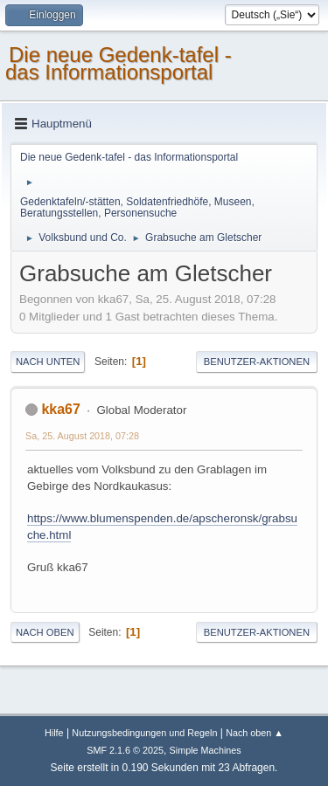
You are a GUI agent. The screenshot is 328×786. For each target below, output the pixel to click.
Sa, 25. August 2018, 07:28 (82, 436)
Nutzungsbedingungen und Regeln (144, 732)
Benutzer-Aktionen (257, 361)
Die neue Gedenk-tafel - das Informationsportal (118, 63)
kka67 (60, 409)
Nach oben (45, 632)
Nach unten (48, 361)
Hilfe (54, 732)
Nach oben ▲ (254, 732)
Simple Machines (205, 750)
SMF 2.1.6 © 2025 (125, 750)
